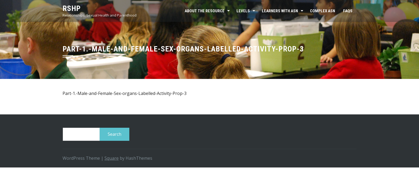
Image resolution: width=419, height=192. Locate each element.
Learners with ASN (280, 11)
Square (111, 158)
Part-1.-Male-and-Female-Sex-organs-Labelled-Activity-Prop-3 (125, 93)
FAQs (347, 11)
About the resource (204, 11)
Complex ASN (322, 11)
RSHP (72, 8)
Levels (243, 11)
